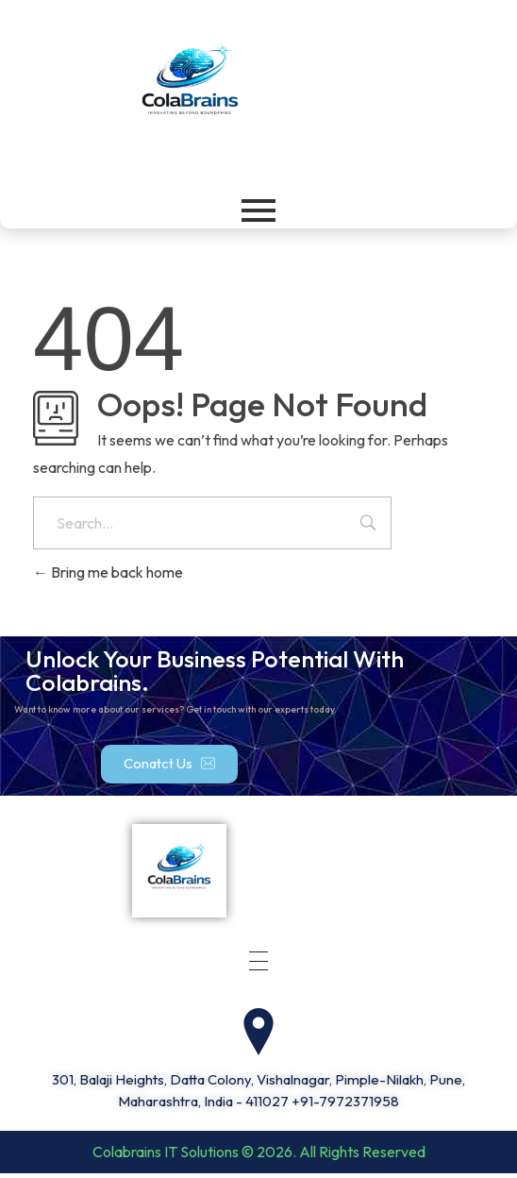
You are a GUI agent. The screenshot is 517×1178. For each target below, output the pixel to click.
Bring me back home (108, 572)
